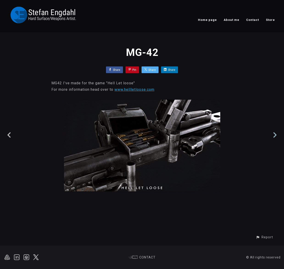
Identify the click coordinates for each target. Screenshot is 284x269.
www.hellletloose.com (134, 89)
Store (270, 20)
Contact (252, 20)
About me (231, 20)
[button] (264, 237)
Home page (207, 20)
